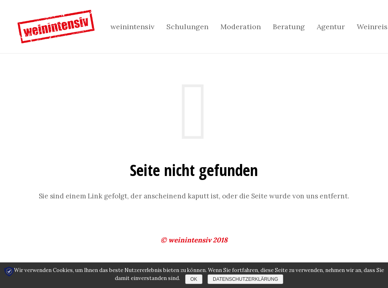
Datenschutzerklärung (245, 279)
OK (193, 279)
